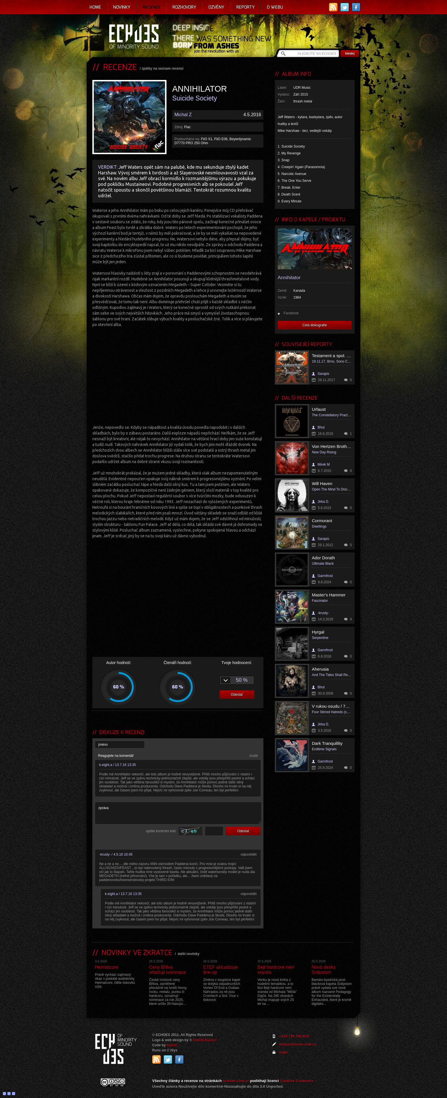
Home (95, 7)
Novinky (122, 7)
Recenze (151, 7)
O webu (275, 7)
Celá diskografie (314, 325)
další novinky (188, 954)
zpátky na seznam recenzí (163, 69)
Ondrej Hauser (205, 1040)
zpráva (178, 813)
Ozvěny (216, 7)
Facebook (291, 313)
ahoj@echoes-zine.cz (297, 1044)
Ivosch (172, 1045)
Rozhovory (184, 7)
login (283, 1052)
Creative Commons (297, 1081)
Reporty (245, 7)
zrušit (253, 756)
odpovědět (249, 854)
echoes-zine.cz (236, 1081)
